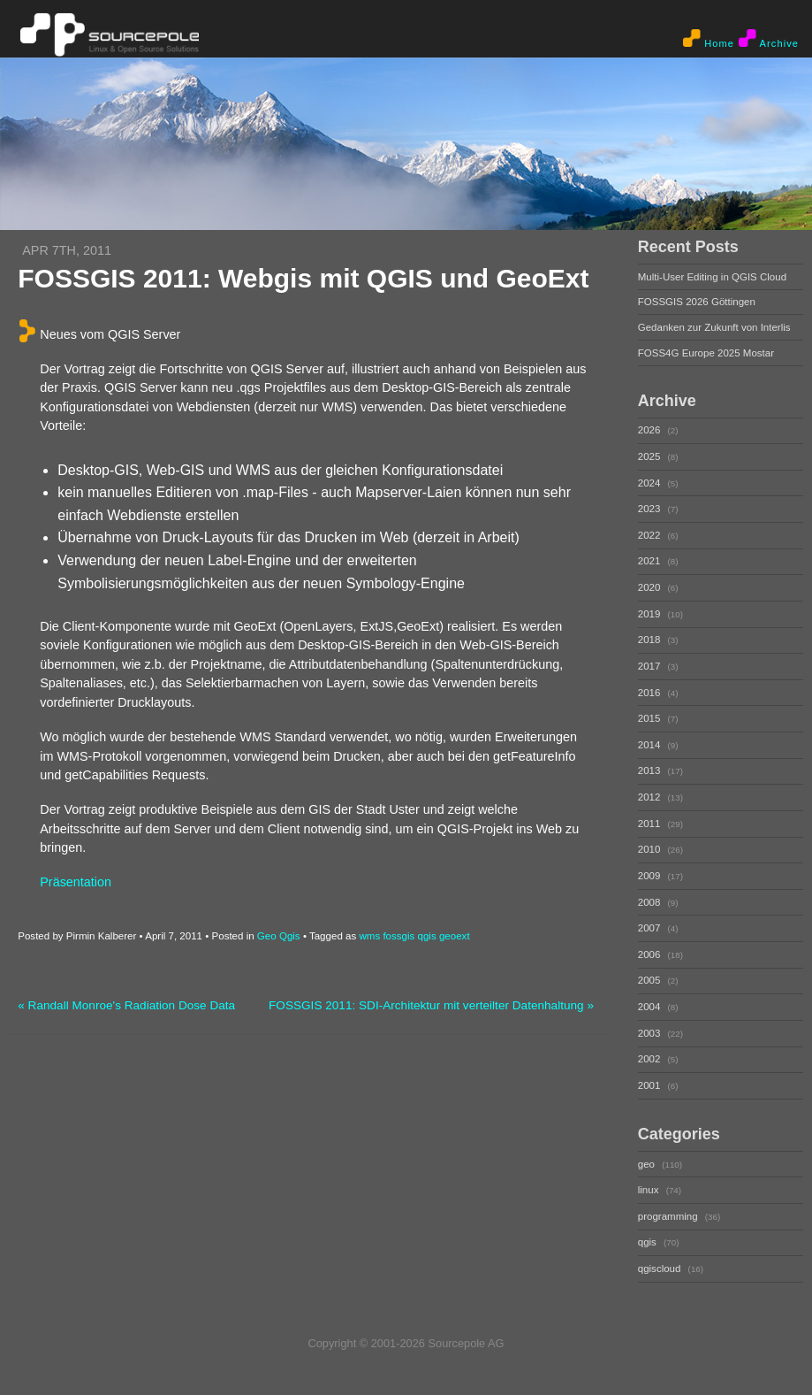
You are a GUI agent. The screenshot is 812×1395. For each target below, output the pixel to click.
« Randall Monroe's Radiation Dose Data (126, 1005)
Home (708, 39)
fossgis (398, 936)
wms (369, 936)
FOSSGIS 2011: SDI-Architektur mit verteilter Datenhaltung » (431, 1005)
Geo (267, 936)
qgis (427, 936)
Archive (769, 39)
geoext (454, 936)
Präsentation (75, 882)
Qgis (289, 936)
